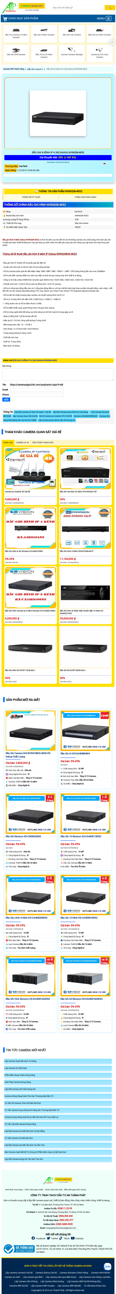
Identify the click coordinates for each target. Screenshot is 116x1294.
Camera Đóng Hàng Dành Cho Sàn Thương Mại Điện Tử (29, 1096)
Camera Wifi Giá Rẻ (18, 1286)
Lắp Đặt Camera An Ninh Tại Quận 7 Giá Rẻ (33, 412)
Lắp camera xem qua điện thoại (61, 1277)
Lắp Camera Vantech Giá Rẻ (19, 1272)
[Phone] (37, 394)
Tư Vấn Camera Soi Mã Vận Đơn (19, 1138)
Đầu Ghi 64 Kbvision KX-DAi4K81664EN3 (81, 999)
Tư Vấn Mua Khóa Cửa (95, 1286)
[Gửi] (6, 399)
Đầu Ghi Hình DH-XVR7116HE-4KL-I (20, 670)
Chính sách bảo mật (53, 1190)
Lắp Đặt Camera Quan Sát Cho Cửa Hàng (70, 412)
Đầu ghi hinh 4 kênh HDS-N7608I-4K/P (76, 551)
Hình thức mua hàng (14, 1190)
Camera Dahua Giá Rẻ (46, 1272)
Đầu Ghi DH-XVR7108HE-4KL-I (72, 670)
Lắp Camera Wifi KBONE (69, 1286)
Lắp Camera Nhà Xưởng (52, 1281)
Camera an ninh (12, 1277)
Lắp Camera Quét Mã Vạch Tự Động (20, 1061)
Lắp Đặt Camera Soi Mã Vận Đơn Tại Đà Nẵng (25, 1131)
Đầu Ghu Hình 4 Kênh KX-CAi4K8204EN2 (26, 917)
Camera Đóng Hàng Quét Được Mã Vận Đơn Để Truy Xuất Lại (31, 1117)
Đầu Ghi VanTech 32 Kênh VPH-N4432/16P (78, 492)
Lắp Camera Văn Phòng (26, 1281)
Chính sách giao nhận (34, 1190)
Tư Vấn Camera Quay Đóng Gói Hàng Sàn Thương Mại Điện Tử (32, 1110)
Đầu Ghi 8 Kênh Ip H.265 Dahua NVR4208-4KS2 (66, 69)
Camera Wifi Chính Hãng (13, 69)
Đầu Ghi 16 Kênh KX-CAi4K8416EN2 (79, 917)
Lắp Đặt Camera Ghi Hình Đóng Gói (20, 1089)
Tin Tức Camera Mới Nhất (26, 1050)
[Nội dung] (58, 374)
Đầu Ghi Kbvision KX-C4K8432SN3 (23, 836)
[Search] (78, 7)
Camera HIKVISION (100, 1272)
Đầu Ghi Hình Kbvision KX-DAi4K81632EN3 (28, 999)
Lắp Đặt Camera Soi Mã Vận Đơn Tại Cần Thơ (24, 1145)
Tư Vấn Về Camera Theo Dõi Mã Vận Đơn (23, 1103)
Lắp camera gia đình (33, 1277)
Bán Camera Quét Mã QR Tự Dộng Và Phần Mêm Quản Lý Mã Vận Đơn (35, 1152)
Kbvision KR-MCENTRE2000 (85, 416)
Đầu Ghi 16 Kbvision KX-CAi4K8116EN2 (81, 836)
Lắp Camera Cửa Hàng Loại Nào (94, 1277)
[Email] (37, 389)
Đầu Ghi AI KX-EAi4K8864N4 (75, 753)
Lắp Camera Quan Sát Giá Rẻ (25, 416)
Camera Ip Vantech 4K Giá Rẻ (17, 492)
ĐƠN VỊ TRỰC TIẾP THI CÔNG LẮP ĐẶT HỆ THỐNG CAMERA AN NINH (58, 1266)
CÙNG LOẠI (8, 442)
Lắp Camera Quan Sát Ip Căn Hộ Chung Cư (57, 420)
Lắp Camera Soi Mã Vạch (16, 1068)
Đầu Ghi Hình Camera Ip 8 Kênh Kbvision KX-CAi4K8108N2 (30, 611)
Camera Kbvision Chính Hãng (74, 1272)
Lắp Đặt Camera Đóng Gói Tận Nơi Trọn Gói (24, 1159)
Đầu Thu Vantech (34, 69)
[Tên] (36, 384)
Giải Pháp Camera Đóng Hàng (18, 1082)
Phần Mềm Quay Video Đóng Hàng (20, 1075)
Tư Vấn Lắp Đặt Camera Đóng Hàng (20, 1124)
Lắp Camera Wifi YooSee (42, 1286)
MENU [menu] (104, 18)
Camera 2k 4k (22, 442)
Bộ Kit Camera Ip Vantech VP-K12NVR (55, 416)
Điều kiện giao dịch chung (75, 1190)
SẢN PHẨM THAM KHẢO (42, 442)
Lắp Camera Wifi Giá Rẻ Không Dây (84, 1281)
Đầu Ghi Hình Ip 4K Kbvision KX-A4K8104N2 (24, 551)
